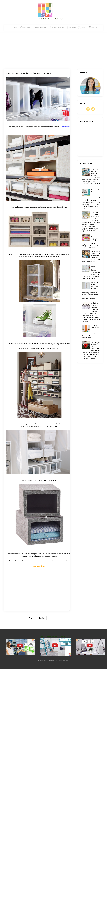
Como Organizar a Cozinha (95, 268)
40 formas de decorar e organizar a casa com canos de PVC (95, 194)
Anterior (31, 618)
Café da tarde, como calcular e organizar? (95, 253)
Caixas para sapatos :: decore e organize (29, 73)
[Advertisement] (53, 47)
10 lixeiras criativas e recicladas (94, 305)
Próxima (42, 618)
